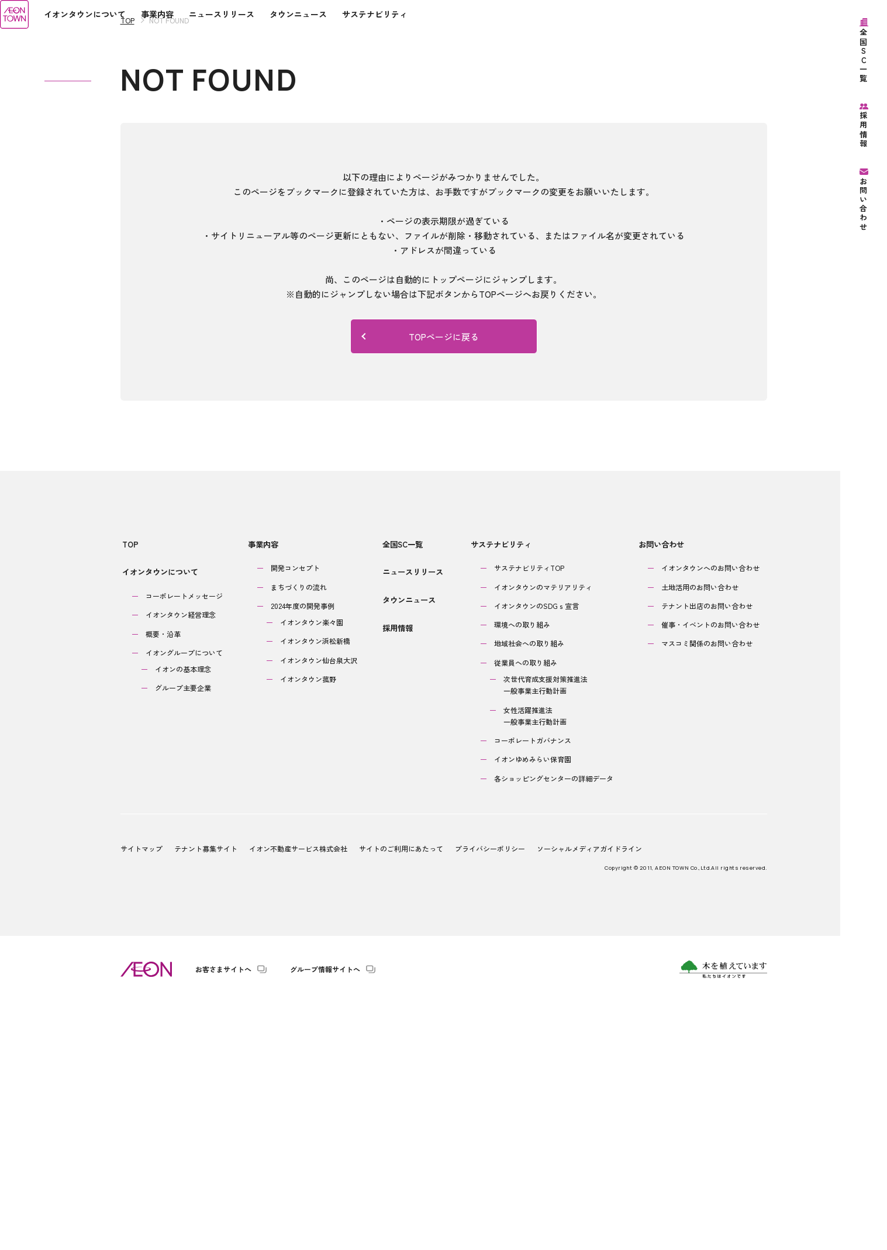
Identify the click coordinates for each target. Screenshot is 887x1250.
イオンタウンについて (158, 818)
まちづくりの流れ (300, 832)
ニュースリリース (412, 818)
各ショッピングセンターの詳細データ (552, 1023)
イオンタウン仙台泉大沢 (319, 905)
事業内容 (262, 792)
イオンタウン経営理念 (181, 858)
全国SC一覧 (402, 792)
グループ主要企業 (183, 931)
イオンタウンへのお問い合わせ (710, 813)
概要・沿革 (163, 876)
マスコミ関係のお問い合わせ (706, 889)
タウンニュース (409, 844)
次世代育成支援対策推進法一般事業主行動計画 (544, 930)
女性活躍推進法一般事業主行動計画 (533, 961)
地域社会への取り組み (527, 889)
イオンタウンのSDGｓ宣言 (534, 851)
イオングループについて (184, 896)
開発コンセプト (296, 813)
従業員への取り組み (523, 907)
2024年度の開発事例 (304, 851)
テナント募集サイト (205, 1094)
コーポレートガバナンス (531, 985)
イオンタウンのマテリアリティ (541, 832)
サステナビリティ (497, 792)
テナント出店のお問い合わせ (706, 851)
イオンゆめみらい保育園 (531, 1005)
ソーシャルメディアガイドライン (589, 1094)
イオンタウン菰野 (309, 924)
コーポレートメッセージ (184, 839)
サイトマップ (141, 1094)
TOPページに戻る (420, 588)
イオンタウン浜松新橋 (316, 886)
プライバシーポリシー (490, 1094)
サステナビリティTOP (527, 813)
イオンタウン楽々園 (312, 867)
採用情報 (397, 870)
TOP (127, 272)
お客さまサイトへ (223, 1214)
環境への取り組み (520, 869)
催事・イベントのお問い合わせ (710, 869)
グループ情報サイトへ (325, 1214)
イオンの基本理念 (183, 912)
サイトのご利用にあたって (401, 1094)
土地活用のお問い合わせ (699, 832)
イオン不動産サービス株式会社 (298, 1094)
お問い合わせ (658, 792)
